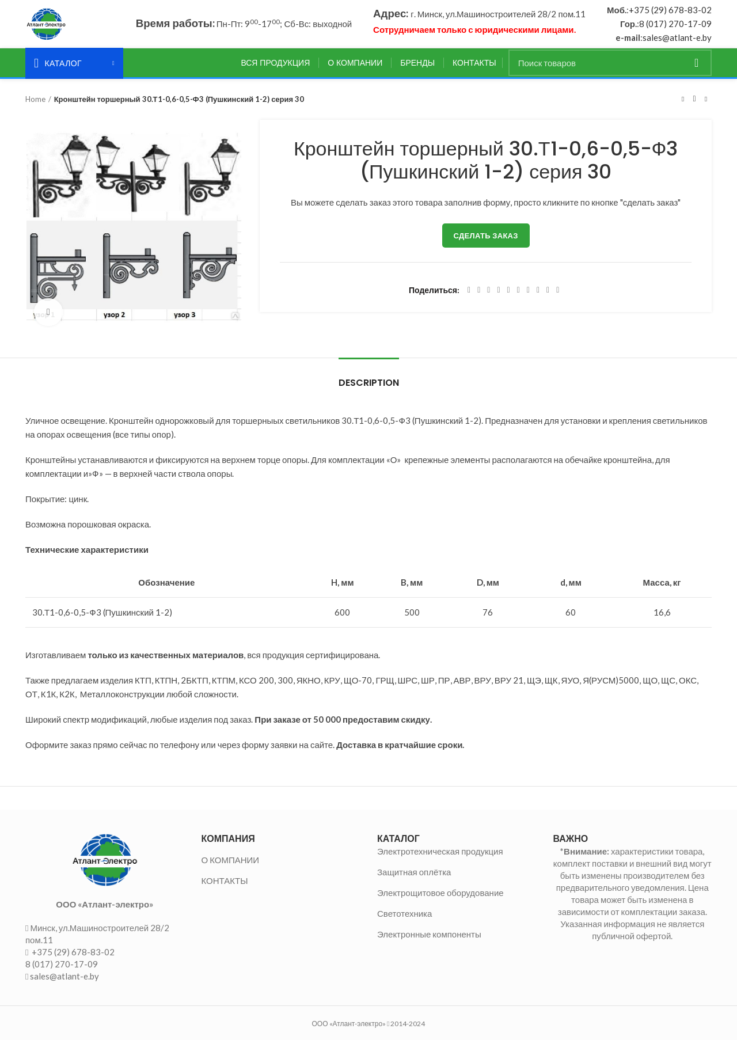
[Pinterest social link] (498, 294)
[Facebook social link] (469, 294)
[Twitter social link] (479, 294)
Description (369, 386)
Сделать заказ (486, 239)
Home (35, 103)
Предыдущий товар (683, 103)
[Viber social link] (558, 294)
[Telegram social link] (548, 294)
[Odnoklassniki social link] (518, 294)
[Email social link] (488, 294)
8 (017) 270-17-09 (675, 26)
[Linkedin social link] (509, 294)
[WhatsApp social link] (528, 294)
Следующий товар (706, 103)
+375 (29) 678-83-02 (670, 12)
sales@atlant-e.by (677, 40)
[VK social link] (538, 294)
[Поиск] (610, 67)
